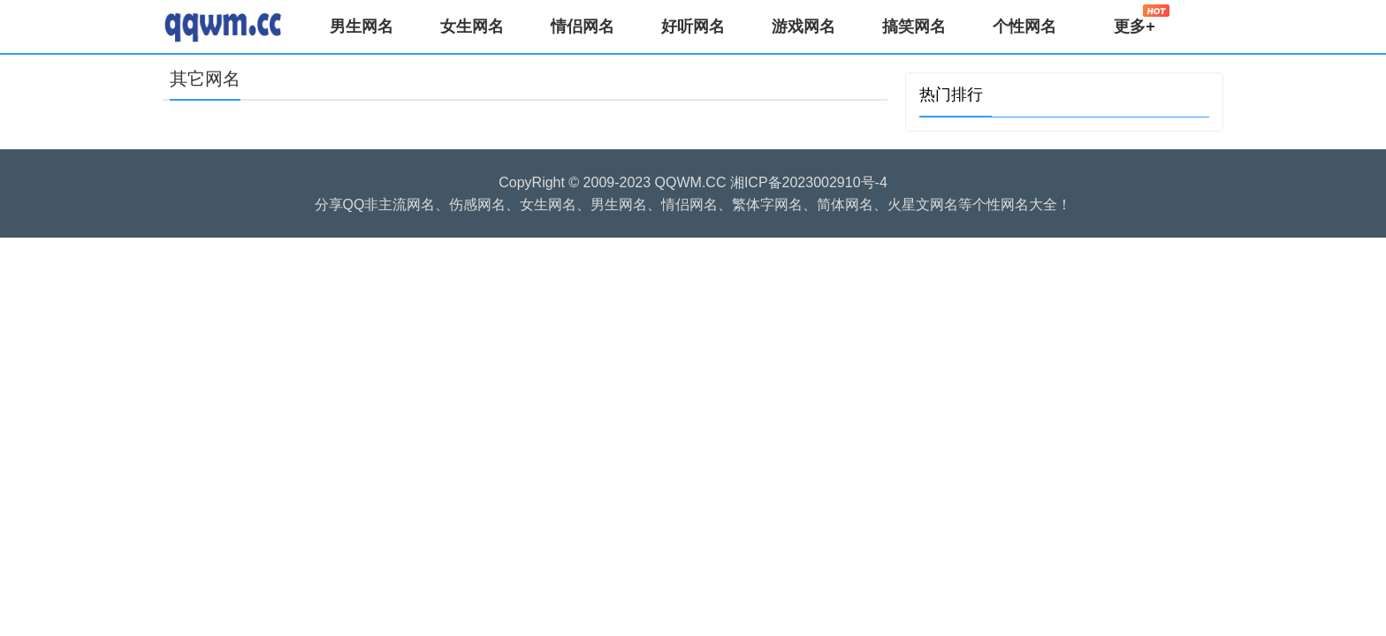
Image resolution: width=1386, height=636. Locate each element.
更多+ (1141, 19)
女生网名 (472, 26)
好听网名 (693, 26)
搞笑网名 (914, 26)
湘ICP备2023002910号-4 (808, 182)
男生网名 (361, 26)
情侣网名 (582, 26)
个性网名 (1024, 26)
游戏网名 (803, 26)
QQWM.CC (691, 182)
